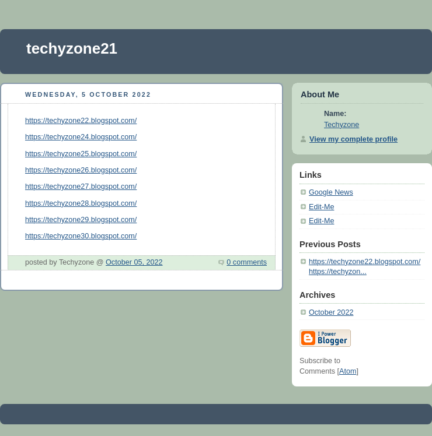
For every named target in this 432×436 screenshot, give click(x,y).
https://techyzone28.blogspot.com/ (81, 203)
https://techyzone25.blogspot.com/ (81, 154)
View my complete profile (353, 139)
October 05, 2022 (134, 262)
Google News (331, 192)
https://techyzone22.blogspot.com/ (81, 121)
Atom (347, 371)
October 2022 (331, 312)
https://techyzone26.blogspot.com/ (81, 170)
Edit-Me (321, 207)
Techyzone (341, 125)
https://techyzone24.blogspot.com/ (81, 137)
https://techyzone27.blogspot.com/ (81, 186)
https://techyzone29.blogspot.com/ (81, 220)
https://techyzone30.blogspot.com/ (81, 236)
